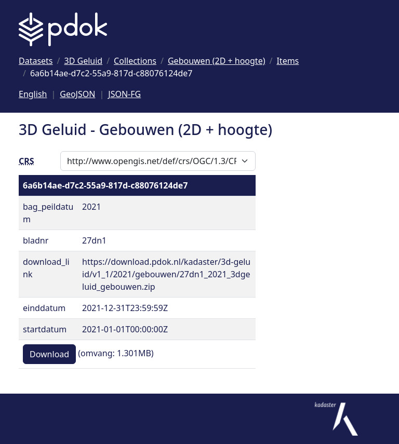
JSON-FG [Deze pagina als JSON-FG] (124, 94)
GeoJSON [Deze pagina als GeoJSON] (77, 94)
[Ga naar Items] (287, 60)
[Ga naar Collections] (135, 60)
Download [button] (49, 354)
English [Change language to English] (33, 94)
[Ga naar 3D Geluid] (83, 60)
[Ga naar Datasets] (36, 60)
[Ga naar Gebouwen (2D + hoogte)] (216, 60)
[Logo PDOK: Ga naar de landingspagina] (63, 29)
